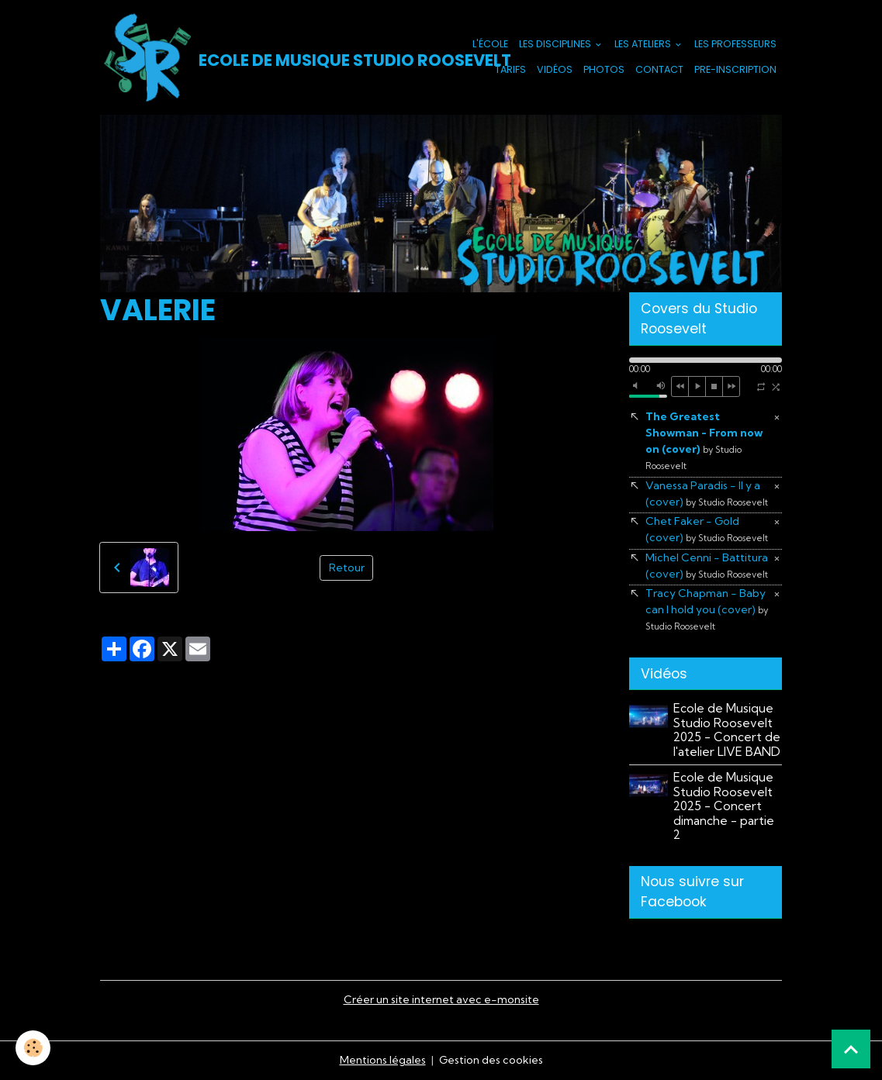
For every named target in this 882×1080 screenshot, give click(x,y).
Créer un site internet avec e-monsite (441, 999)
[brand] (259, 57)
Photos (603, 69)
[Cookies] (33, 1047)
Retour (347, 568)
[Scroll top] (851, 1049)
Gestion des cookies (491, 1060)
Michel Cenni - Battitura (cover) (706, 565)
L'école (490, 43)
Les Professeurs (735, 43)
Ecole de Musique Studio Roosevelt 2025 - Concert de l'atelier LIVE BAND (726, 729)
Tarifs (510, 69)
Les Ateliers (643, 43)
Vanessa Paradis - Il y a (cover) (706, 493)
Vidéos (554, 69)
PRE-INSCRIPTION (735, 69)
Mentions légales (383, 1060)
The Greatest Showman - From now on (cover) (704, 440)
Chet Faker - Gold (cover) (706, 529)
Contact (659, 69)
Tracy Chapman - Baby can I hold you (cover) (706, 609)
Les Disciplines (556, 43)
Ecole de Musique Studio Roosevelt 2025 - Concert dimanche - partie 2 (723, 806)
